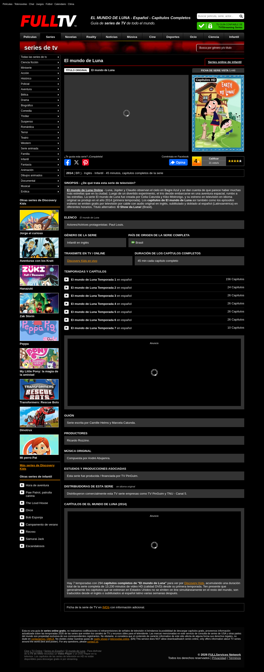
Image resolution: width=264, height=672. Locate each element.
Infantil (234, 37)
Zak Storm (39, 305)
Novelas (71, 37)
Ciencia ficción (29, 62)
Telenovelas (20, 4)
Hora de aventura (37, 485)
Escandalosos (35, 546)
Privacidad (219, 658)
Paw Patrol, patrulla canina (39, 494)
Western (26, 143)
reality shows (101, 638)
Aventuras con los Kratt (39, 250)
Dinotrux (39, 419)
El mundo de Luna (103, 70)
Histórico (26, 78)
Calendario (60, 4)
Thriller (25, 116)
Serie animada (29, 148)
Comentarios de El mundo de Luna (178, 162)
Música (132, 37)
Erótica (25, 191)
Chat (31, 4)
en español (101, 279)
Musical (25, 186)
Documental (28, 180)
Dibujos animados (31, 175)
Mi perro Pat (39, 446)
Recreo (30, 531)
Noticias (112, 37)
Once (29, 510)
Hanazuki (39, 277)
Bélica (24, 94)
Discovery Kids (194, 583)
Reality (91, 37)
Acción (25, 73)
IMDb (106, 607)
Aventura (26, 89)
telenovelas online (119, 638)
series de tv (41, 47)
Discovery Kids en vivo (82, 260)
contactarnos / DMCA (42, 638)
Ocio (193, 37)
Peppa (39, 333)
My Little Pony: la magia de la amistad (39, 362)
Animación (27, 170)
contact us (92, 641)
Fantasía (26, 164)
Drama (25, 100)
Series (50, 37)
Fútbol (49, 4)
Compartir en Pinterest (85, 162)
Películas (30, 37)
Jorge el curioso (39, 222)
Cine (152, 37)
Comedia (26, 110)
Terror (24, 132)
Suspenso (27, 121)
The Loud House (37, 503)
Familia (25, 153)
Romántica (27, 127)
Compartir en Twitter (76, 162)
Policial (25, 83)
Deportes (172, 37)
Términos (234, 658)
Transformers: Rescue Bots (39, 391)
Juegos (40, 4)
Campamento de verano (42, 524)
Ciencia (213, 37)
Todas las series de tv (34, 57)
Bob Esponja (34, 517)
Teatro (24, 137)
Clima (71, 4)
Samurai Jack (35, 539)
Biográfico (27, 105)
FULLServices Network (224, 654)
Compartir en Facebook (67, 162)
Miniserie (26, 67)
